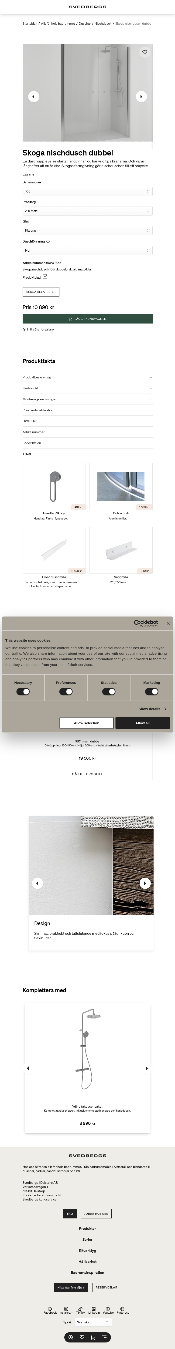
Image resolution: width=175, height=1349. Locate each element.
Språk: (67, 1322)
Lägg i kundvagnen (88, 319)
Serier (87, 1239)
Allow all (142, 723)
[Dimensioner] (88, 191)
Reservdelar (106, 1287)
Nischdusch (103, 23)
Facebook (50, 1310)
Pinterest (123, 1310)
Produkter (87, 1228)
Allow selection (86, 723)
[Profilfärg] (88, 211)
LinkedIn (94, 1310)
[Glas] (88, 230)
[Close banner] (168, 623)
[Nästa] (141, 96)
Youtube (108, 1310)
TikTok (80, 1310)
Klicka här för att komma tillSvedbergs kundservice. (42, 1197)
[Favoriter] (82, 1337)
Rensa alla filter (41, 292)
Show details (149, 709)
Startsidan (30, 23)
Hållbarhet (87, 1261)
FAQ (70, 1214)
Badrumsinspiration (87, 1272)
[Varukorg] (93, 1337)
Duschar (85, 23)
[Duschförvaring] (88, 250)
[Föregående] (33, 96)
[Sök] (71, 1337)
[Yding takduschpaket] (87, 1068)
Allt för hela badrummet (58, 23)
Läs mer (29, 174)
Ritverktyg (87, 1250)
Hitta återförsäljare (40, 329)
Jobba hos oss (96, 1214)
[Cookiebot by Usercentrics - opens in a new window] (137, 623)
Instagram (66, 1310)
